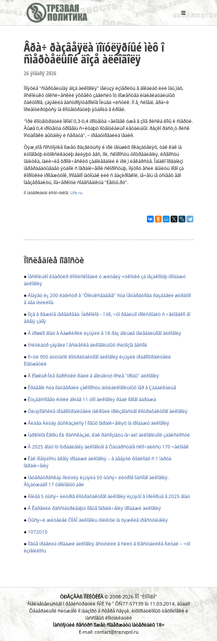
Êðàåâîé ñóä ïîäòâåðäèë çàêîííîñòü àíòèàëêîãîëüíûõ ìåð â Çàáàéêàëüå (102, 387)
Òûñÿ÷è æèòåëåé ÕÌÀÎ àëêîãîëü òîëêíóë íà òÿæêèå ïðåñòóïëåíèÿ (98, 520)
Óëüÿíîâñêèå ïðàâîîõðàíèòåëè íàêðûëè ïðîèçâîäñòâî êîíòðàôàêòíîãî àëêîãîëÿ (108, 411)
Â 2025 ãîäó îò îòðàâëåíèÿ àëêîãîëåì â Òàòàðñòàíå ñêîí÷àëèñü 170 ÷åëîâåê (108, 446)
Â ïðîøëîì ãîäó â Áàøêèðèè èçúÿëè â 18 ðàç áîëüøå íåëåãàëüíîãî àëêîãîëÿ (104, 333)
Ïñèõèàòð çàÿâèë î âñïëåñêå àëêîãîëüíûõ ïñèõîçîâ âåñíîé (87, 345)
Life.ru (76, 192)
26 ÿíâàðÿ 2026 (40, 73)
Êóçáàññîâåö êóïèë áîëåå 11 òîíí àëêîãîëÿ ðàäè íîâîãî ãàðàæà (92, 399)
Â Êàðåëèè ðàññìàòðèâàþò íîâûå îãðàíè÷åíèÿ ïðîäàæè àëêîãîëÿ (94, 508)
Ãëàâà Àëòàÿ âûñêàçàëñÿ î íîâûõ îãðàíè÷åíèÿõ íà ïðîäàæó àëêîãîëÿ (98, 423)
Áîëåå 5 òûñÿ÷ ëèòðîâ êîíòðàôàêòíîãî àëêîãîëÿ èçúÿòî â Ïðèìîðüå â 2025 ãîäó (109, 496)
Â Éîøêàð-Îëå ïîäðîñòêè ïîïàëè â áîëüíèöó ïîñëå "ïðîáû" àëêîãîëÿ (93, 375)
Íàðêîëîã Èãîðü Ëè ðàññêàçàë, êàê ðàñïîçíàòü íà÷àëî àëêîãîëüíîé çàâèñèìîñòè (109, 435)
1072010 (37, 532)
